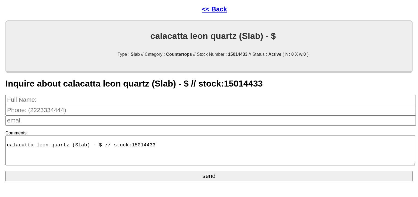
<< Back (214, 9)
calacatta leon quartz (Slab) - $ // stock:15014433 (210, 153)
